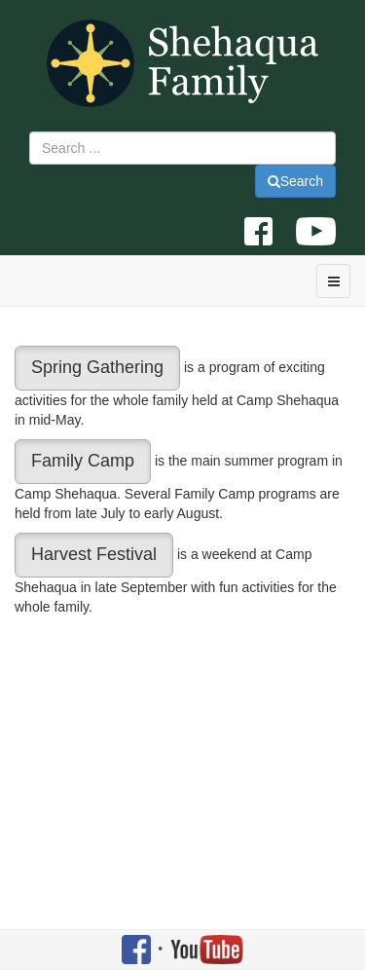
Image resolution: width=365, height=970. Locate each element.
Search (295, 181)
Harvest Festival (94, 554)
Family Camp (82, 460)
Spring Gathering (97, 367)
